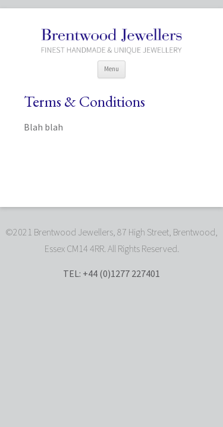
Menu (111, 69)
